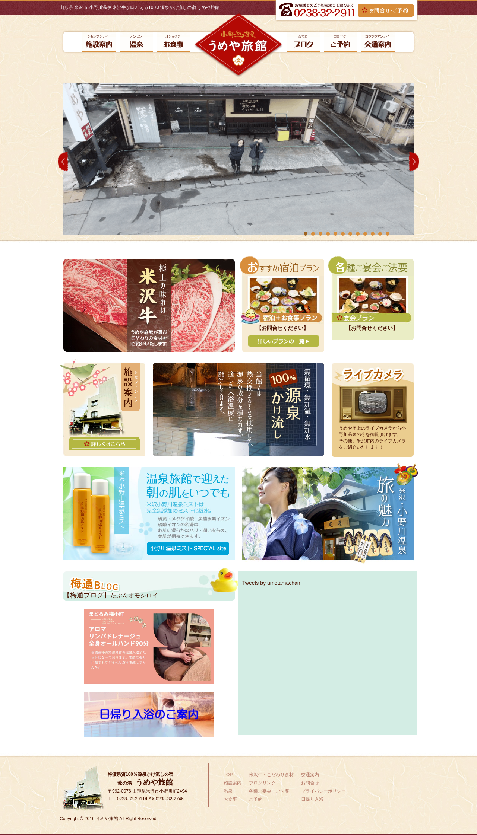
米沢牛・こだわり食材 (271, 774)
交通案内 (378, 42)
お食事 (173, 42)
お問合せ (310, 782)
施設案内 (99, 42)
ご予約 (340, 42)
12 (387, 234)
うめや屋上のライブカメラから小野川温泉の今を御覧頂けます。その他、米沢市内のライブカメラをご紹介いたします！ (372, 438)
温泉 (136, 42)
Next (414, 161)
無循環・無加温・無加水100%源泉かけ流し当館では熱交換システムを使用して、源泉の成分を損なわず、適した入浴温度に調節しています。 (238, 409)
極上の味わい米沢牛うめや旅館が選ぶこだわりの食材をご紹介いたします (149, 305)
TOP (228, 774)
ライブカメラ (373, 393)
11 (380, 234)
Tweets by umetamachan (271, 583)
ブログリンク (303, 42)
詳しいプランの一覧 (283, 341)
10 (373, 234)
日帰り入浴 (312, 799)
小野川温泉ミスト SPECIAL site (188, 548)
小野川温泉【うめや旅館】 (238, 45)
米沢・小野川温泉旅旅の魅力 (330, 513)
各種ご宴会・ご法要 (269, 791)
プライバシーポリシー (323, 791)
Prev (63, 161)
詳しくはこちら (104, 443)
